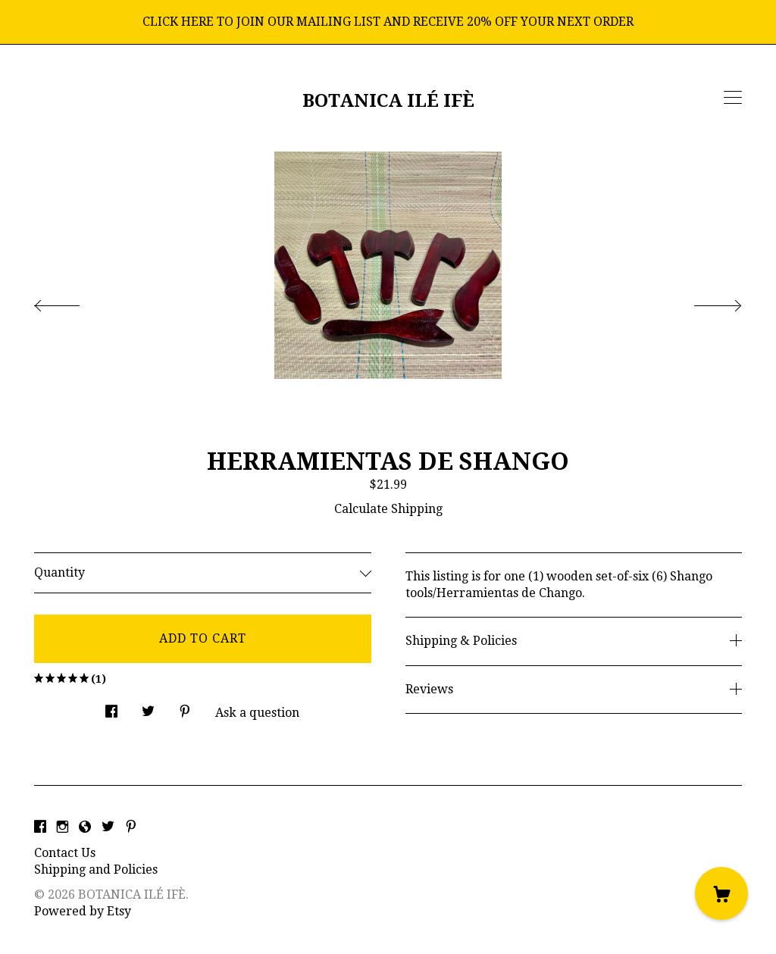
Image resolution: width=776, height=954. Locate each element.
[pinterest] (131, 828)
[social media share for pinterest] (185, 707)
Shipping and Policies (96, 869)
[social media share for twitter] (148, 707)
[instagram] (62, 828)
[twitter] (108, 828)
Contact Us (64, 853)
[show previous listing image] (72, 301)
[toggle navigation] (733, 97)
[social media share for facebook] (111, 707)
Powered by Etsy (82, 911)
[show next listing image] (704, 301)
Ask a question (257, 712)
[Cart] (721, 893)
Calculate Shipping (388, 509)
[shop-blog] (85, 828)
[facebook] (40, 828)
